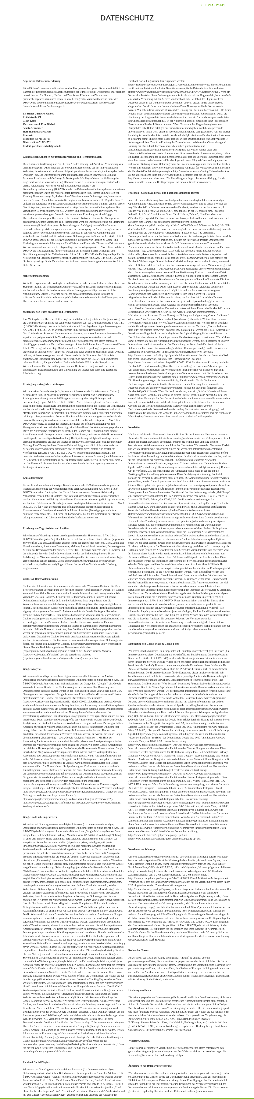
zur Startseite (214, 5)
